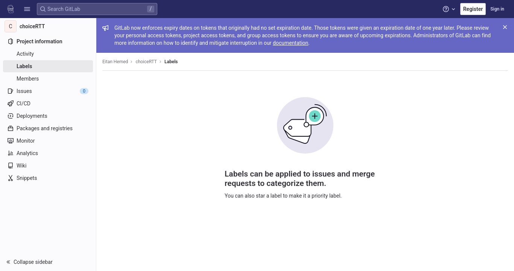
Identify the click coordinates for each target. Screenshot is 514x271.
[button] (27, 9)
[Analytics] (48, 153)
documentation (290, 43)
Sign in (497, 9)
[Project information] (48, 41)
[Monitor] (48, 141)
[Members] (48, 79)
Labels (171, 61)
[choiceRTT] (48, 26)
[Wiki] (48, 166)
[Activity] (48, 54)
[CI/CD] (48, 103)
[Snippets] (48, 178)
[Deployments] (48, 116)
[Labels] (48, 66)
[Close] (504, 27)
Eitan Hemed (115, 61)
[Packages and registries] (48, 128)
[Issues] (48, 91)
